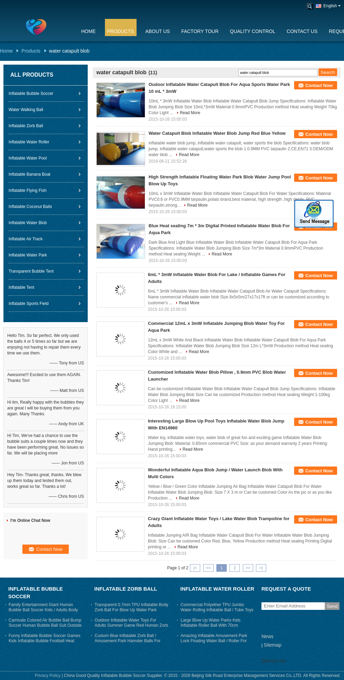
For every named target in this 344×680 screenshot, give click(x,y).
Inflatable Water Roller (29, 142)
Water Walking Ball (26, 109)
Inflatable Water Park (28, 255)
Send (332, 606)
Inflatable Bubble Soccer (31, 93)
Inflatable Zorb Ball (26, 125)
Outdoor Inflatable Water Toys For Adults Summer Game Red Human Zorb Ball (131, 625)
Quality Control (252, 31)
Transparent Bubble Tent (31, 271)
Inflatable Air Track (26, 239)
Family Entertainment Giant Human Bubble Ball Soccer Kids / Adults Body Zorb (43, 609)
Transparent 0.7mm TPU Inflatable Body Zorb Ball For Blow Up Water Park (131, 607)
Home (88, 31)
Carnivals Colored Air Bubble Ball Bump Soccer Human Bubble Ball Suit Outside (45, 623)
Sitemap (272, 645)
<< (208, 568)
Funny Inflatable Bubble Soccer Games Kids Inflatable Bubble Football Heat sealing (44, 640)
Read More (190, 112)
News (267, 636)
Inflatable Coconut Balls (30, 206)
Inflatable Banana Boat (29, 174)
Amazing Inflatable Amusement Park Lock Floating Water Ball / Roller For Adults (214, 640)
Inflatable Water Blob (28, 222)
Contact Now (319, 85)
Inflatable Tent (21, 287)
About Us (158, 31)
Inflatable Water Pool (28, 158)
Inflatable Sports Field (29, 303)
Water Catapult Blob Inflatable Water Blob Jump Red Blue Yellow (217, 133)
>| (261, 568)
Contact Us (302, 31)
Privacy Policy (48, 675)
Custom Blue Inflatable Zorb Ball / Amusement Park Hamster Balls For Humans (127, 640)
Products (120, 31)
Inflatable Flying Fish (27, 190)
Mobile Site (273, 661)
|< (195, 568)
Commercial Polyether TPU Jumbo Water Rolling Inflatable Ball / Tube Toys (217, 607)
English (332, 5)
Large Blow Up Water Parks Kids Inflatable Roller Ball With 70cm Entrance (210, 625)
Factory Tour (199, 31)
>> (248, 568)
